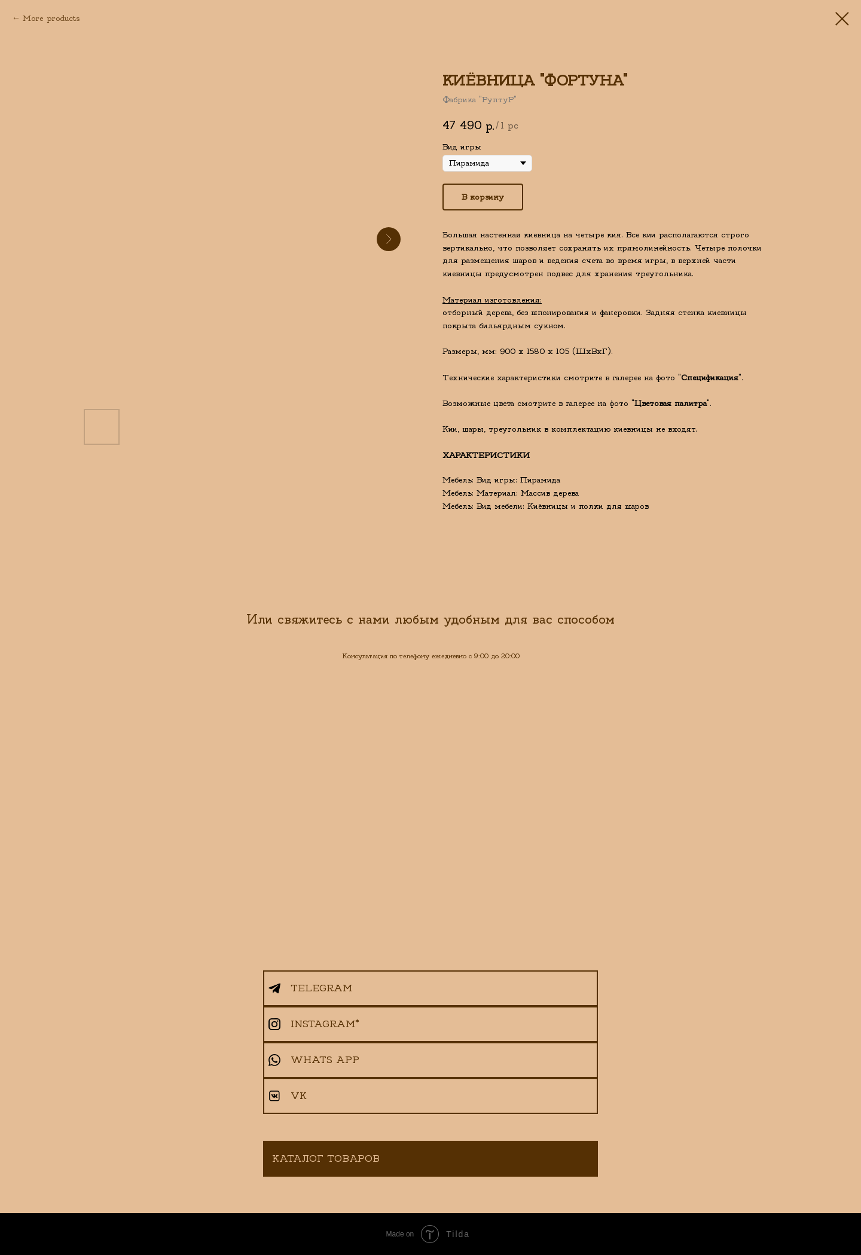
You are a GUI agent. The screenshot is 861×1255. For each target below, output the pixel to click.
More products (51, 18)
